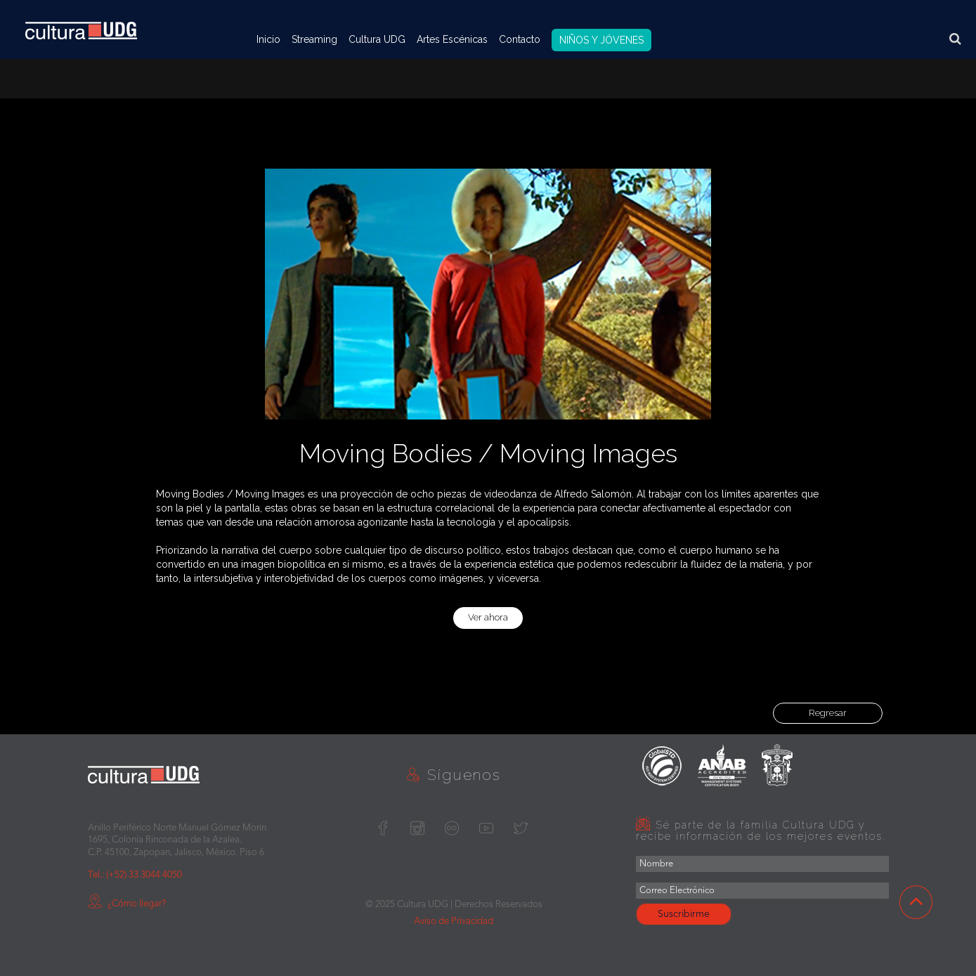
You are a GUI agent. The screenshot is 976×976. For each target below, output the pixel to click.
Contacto (519, 39)
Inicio (268, 39)
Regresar (828, 713)
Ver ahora (488, 617)
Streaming (314, 39)
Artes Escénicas (452, 39)
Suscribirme (684, 914)
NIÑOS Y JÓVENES (601, 40)
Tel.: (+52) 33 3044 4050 (135, 875)
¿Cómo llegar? (127, 904)
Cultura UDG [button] (377, 39)
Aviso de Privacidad (453, 921)
